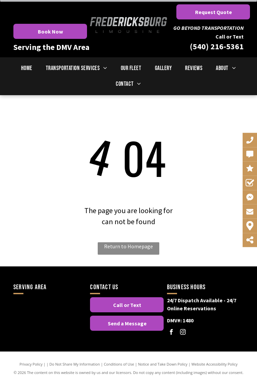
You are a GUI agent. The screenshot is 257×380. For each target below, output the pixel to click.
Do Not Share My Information (75, 364)
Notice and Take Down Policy (163, 364)
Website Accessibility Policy (214, 364)
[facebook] (171, 333)
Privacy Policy (30, 364)
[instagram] (183, 333)
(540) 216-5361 (217, 46)
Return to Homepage (128, 246)
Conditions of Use (119, 364)
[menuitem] (26, 68)
